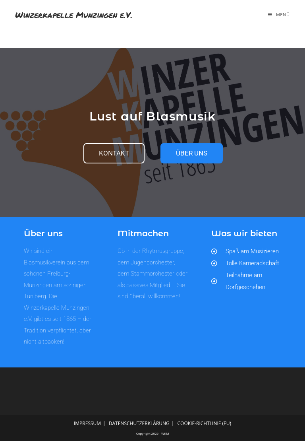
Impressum (87, 423)
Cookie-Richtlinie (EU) (205, 423)
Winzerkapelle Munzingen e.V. (74, 14)
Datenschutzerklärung (139, 423)
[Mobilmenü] (279, 14)
